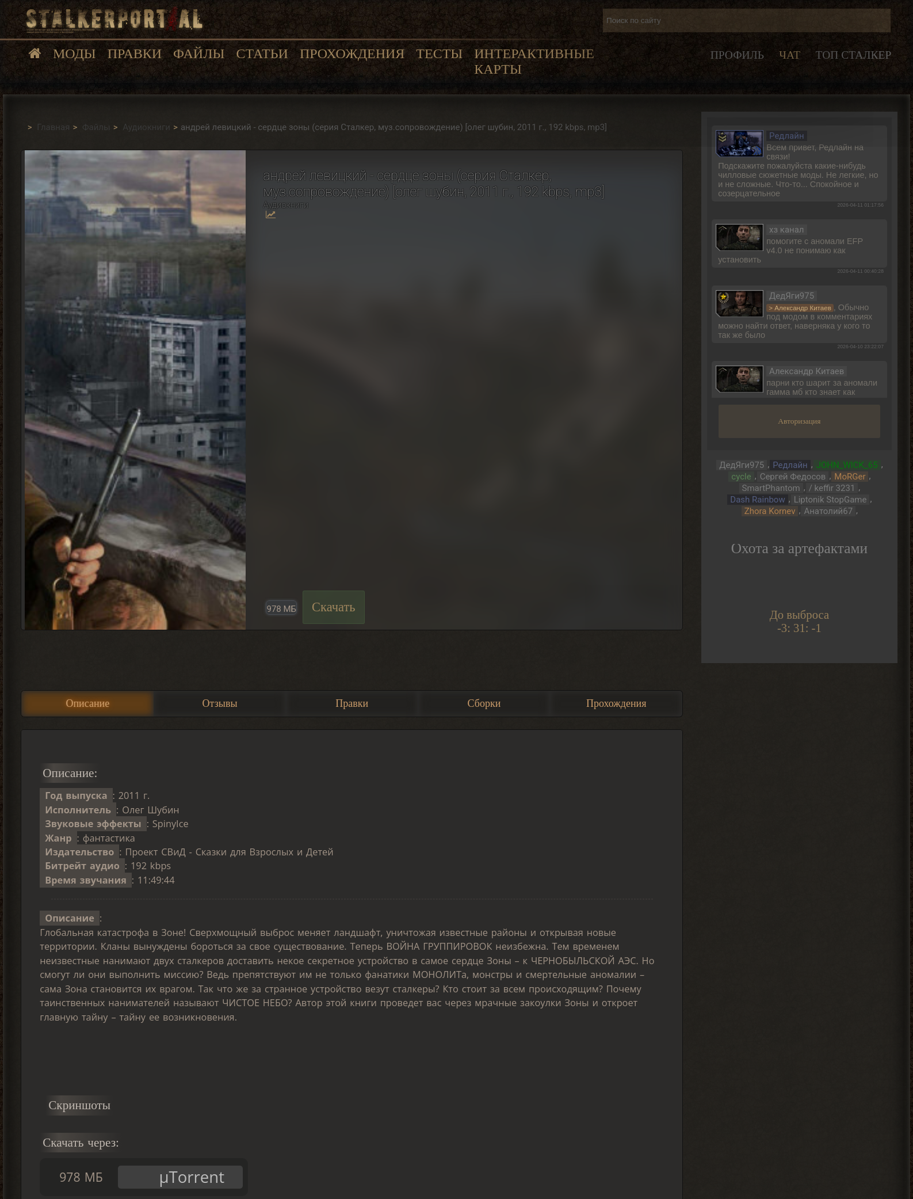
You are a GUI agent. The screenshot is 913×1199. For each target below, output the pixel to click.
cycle (741, 476)
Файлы (198, 53)
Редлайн (790, 465)
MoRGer (849, 476)
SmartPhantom (771, 488)
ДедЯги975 (741, 465)
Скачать (334, 607)
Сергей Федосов (793, 476)
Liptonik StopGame (830, 499)
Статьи (262, 53)
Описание (87, 703)
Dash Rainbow (757, 499)
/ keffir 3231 (832, 488)
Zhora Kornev (770, 511)
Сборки (484, 703)
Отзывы (220, 703)
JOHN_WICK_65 (847, 465)
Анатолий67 (828, 511)
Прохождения (352, 53)
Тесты (439, 53)
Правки (135, 53)
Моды (74, 53)
